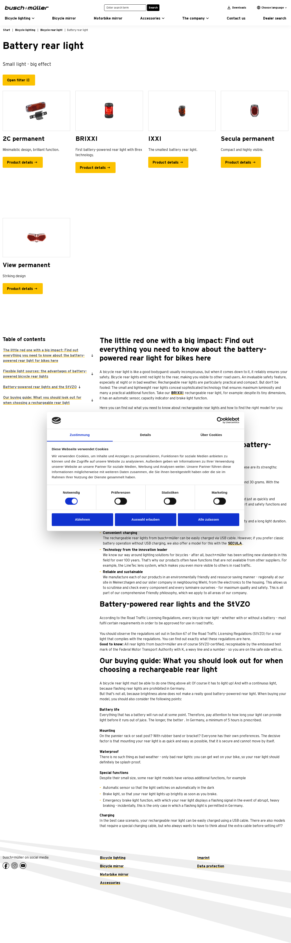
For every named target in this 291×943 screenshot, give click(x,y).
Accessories (110, 883)
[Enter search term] (125, 7)
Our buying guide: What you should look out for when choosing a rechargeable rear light (42, 400)
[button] (20, 18)
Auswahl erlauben (145, 519)
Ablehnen (82, 519)
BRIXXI (177, 393)
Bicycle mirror (112, 866)
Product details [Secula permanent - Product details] (238, 162)
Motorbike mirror (114, 874)
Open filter (16, 80)
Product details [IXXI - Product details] (166, 162)
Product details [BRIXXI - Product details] (93, 168)
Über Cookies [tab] (211, 435)
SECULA (235, 543)
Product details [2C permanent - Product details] (20, 162)
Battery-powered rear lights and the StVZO (40, 387)
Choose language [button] (270, 7)
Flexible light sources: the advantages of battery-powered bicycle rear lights (45, 374)
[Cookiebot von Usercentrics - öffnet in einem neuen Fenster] (220, 420)
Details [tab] (145, 435)
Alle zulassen (208, 519)
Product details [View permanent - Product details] (20, 289)
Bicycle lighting (112, 858)
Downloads (236, 7)
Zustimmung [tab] (80, 435)
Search (153, 7)
